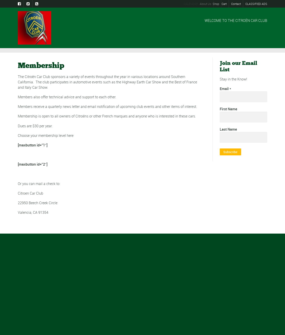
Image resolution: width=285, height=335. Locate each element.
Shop (218, 4)
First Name (228, 109)
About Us (207, 4)
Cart (225, 4)
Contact (236, 4)
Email (225, 89)
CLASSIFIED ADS (256, 4)
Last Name (228, 129)
